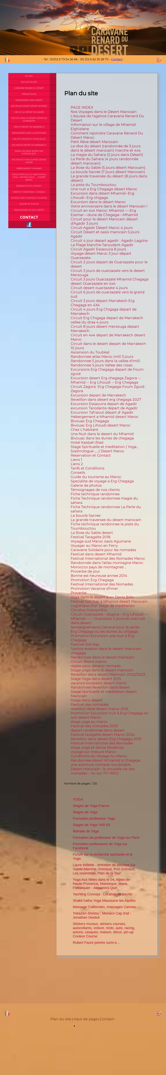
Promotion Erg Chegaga (92, 580)
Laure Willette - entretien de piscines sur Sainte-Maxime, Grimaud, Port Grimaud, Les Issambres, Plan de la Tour (104, 869)
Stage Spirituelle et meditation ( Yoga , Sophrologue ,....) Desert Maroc (104, 449)
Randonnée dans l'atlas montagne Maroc (107, 563)
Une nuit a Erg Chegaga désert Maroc (104, 189)
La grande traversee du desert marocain (106, 520)
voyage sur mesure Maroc (93, 752)
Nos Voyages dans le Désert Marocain (104, 112)
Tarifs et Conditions (87, 468)
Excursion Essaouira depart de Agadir (104, 404)
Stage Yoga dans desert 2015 (96, 679)
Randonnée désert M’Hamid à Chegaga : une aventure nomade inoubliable (106, 762)
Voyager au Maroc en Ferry (94, 545)
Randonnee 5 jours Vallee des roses (102, 365)
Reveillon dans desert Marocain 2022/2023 (108, 674)
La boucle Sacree (85, 515)
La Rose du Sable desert (92, 533)
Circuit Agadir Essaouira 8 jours (98, 249)
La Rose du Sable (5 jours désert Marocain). (108, 167)
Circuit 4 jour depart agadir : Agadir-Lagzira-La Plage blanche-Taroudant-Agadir (109, 242)
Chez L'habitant (84, 429)
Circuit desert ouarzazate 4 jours (99, 288)
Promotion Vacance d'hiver (94, 588)
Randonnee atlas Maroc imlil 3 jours (102, 356)
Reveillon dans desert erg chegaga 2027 (106, 399)
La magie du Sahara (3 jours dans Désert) (107, 155)
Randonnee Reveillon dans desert (100, 687)
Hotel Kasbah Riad (87, 442)
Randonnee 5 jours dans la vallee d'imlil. (106, 361)
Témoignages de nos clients (95, 490)
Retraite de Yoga (86, 831)
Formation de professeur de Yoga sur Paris (106, 838)
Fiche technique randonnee (95, 494)
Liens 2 (77, 464)
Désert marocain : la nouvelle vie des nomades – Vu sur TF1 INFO (103, 771)
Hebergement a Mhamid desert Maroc (104, 417)
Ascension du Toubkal (90, 352)
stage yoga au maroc (89, 722)
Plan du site (60, 1019)
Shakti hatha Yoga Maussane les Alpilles (104, 901)
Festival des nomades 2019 (94, 726)
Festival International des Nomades (102, 584)
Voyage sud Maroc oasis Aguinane (101, 541)
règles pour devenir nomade (96, 666)
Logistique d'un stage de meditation (103, 606)
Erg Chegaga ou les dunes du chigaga (104, 631)
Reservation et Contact (91, 455)
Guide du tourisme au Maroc (96, 477)
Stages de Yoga (85, 812)
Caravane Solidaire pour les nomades (103, 550)
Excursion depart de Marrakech (98, 395)
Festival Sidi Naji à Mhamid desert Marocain (109, 601)
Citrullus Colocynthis (89, 610)
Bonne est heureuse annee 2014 (99, 576)
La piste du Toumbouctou (93, 185)
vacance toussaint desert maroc (99, 683)
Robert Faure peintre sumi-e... (96, 943)
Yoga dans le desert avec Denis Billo (102, 597)
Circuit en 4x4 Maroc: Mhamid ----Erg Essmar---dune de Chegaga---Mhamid (104, 212)
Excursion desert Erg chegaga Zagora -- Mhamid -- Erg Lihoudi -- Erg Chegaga (105, 380)
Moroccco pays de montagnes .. (98, 567)
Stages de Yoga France (91, 806)
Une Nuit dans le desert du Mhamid (102, 434)
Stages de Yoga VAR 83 (91, 825)
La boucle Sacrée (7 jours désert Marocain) (108, 172)
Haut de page (86, 1019)
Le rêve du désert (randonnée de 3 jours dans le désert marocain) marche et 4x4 (106, 148)
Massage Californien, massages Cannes (104, 907)
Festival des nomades (90, 704)
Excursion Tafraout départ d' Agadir (102, 412)
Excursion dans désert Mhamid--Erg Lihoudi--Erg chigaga (102, 195)
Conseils (78, 472)
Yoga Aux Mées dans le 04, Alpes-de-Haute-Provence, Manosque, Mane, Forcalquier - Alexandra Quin (102, 884)
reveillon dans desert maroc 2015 (99, 709)
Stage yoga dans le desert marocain (102, 670)
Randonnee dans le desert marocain (103, 657)
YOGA (78, 799)
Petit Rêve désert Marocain (94, 142)
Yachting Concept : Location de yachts (103, 894)
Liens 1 (76, 460)
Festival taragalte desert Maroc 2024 (103, 734)
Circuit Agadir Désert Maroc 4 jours (102, 228)
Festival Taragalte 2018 (90, 537)
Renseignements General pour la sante (105, 627)
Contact (116, 59)
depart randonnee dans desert (98, 730)
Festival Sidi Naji (85, 644)
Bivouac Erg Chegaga (90, 421)
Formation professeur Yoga (94, 818)
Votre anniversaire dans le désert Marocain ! (109, 206)
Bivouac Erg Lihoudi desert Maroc (100, 425)
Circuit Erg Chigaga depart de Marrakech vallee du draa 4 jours (107, 320)
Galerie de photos (86, 485)
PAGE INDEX (82, 107)
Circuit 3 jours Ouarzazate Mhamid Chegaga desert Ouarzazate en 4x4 (109, 281)
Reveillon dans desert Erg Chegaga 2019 (106, 739)
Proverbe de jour (85, 571)
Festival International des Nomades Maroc (108, 558)
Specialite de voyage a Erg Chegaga (102, 481)
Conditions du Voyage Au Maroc (99, 756)
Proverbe (79, 593)
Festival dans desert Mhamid (96, 554)
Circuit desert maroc (89, 661)
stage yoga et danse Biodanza (97, 747)
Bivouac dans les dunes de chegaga (102, 438)
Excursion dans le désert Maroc (98, 202)
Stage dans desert (87, 700)
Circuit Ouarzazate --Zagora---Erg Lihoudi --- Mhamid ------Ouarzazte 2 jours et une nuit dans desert (109, 618)
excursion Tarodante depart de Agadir (104, 408)
